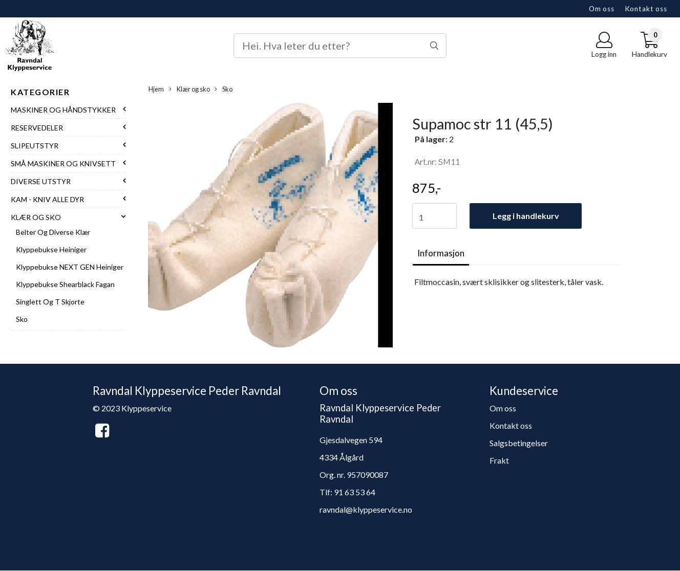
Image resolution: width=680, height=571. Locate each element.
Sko (22, 319)
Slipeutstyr (34, 145)
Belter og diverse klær (53, 232)
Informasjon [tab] (440, 253)
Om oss (601, 9)
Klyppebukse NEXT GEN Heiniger (69, 266)
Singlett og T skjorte (50, 301)
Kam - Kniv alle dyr (47, 199)
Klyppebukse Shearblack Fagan (65, 284)
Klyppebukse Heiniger (51, 249)
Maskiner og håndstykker (63, 109)
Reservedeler (37, 127)
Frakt (499, 460)
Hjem (156, 89)
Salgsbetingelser (519, 443)
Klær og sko (36, 217)
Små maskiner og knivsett (63, 163)
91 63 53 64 (354, 492)
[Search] (340, 45)
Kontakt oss (646, 9)
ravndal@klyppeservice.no (366, 509)
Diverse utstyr (41, 181)
